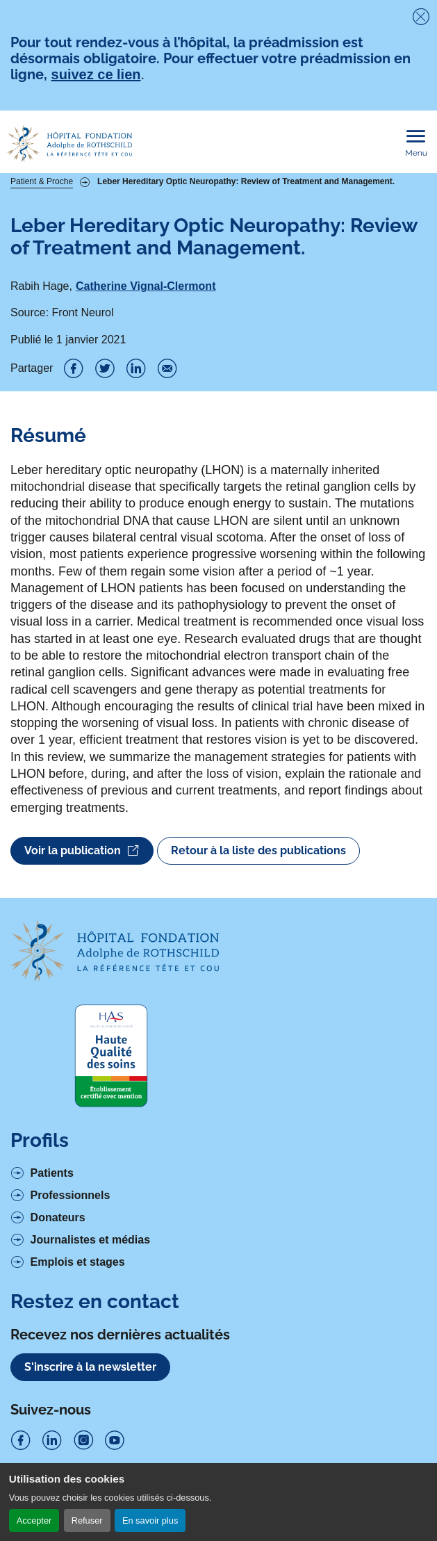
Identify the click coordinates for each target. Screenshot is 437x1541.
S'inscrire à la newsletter (90, 1366)
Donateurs (58, 1217)
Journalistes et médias (91, 1240)
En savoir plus (150, 1520)
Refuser (87, 1520)
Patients (52, 1173)
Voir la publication (82, 850)
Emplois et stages (78, 1262)
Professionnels (70, 1195)
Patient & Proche (41, 181)
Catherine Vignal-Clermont (146, 286)
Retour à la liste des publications (258, 850)
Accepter (34, 1520)
